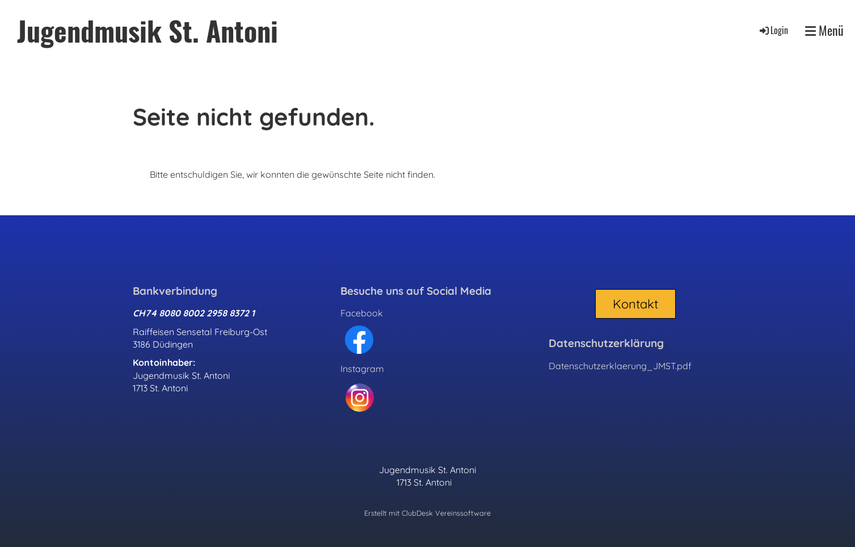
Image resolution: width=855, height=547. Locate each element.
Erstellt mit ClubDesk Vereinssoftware (427, 512)
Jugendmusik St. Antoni (147, 30)
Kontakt (635, 304)
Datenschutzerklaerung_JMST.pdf (620, 365)
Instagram (362, 368)
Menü (824, 30)
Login (773, 30)
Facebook (361, 313)
